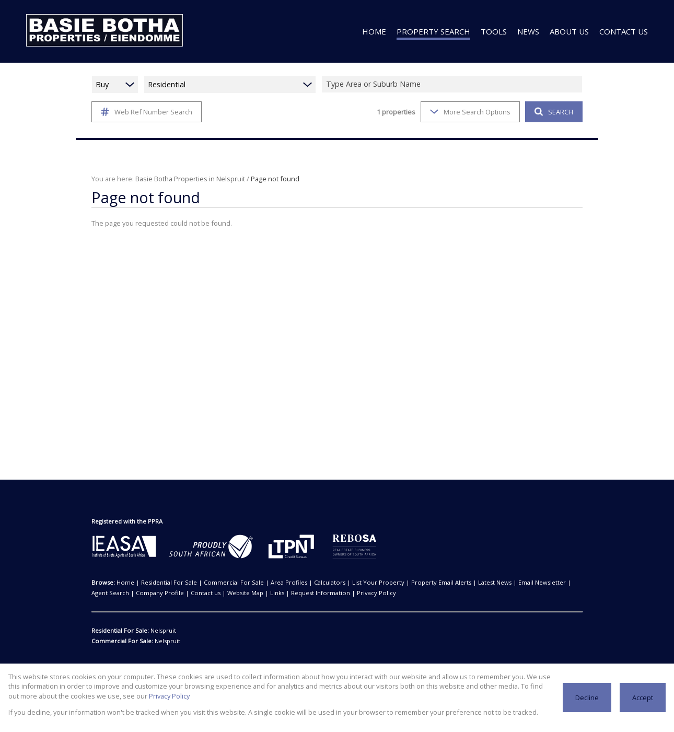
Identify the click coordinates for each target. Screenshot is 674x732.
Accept (643, 697)
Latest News (452, 582)
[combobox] (453, 84)
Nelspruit (162, 631)
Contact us (153, 593)
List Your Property (348, 582)
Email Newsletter (495, 582)
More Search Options (469, 111)
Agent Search (538, 582)
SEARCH (552, 111)
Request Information (255, 593)
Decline (588, 697)
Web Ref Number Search (145, 112)
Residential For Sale (162, 582)
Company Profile (113, 593)
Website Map (189, 593)
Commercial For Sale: (121, 641)
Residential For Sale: (120, 631)
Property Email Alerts (403, 582)
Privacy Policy (103, 696)
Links (218, 593)
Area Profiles (270, 582)
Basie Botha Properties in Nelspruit (185, 178)
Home (124, 582)
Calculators (306, 582)
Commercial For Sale (221, 582)
